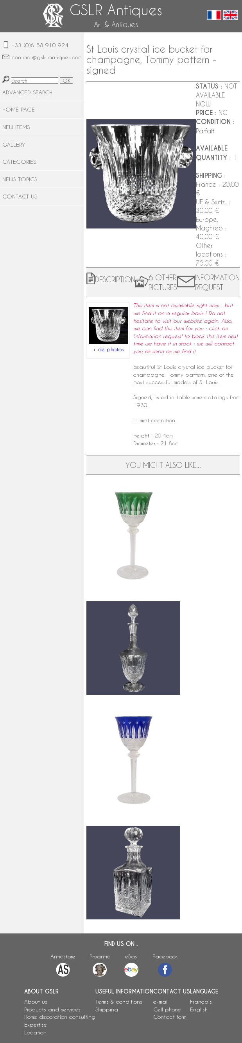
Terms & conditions (118, 1001)
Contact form (169, 1016)
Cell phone (167, 1009)
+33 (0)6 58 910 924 (40, 45)
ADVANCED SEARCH (27, 92)
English (199, 1009)
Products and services (52, 1009)
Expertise (35, 1024)
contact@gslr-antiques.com (47, 57)
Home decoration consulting (59, 1016)
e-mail (161, 1001)
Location (35, 1032)
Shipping (106, 1009)
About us (35, 1001)
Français (201, 1001)
